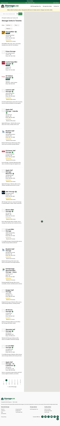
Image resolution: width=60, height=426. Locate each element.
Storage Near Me (19, 409)
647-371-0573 (12, 215)
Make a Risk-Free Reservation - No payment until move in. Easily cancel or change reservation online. (30, 9)
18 (14, 383)
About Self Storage (5, 406)
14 (3, 383)
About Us (2, 409)
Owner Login (46, 412)
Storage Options (33, 406)
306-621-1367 (12, 316)
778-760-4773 (12, 335)
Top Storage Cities (19, 412)
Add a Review (56, 2)
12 (17, 382)
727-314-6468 (12, 69)
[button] (42, 221)
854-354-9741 (12, 83)
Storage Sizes (18, 410)
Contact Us (56, 6)
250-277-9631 (12, 352)
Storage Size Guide (47, 6)
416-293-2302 (12, 38)
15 (6, 383)
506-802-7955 (12, 178)
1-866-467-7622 (31, 2)
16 (9, 383)
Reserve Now (30, 1)
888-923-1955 (12, 296)
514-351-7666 (12, 276)
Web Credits (15, 402)
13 (20, 382)
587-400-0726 (12, 255)
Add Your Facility (47, 409)
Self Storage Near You (36, 6)
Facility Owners (47, 406)
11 (14, 382)
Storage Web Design (48, 410)
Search (20, 13)
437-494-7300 (12, 56)
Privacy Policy (3, 416)
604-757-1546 (12, 235)
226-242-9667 (12, 156)
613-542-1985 (12, 196)
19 (17, 383)
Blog (2, 412)
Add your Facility (4, 2)
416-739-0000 (12, 96)
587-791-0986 (12, 137)
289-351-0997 (12, 117)
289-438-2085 (12, 370)
